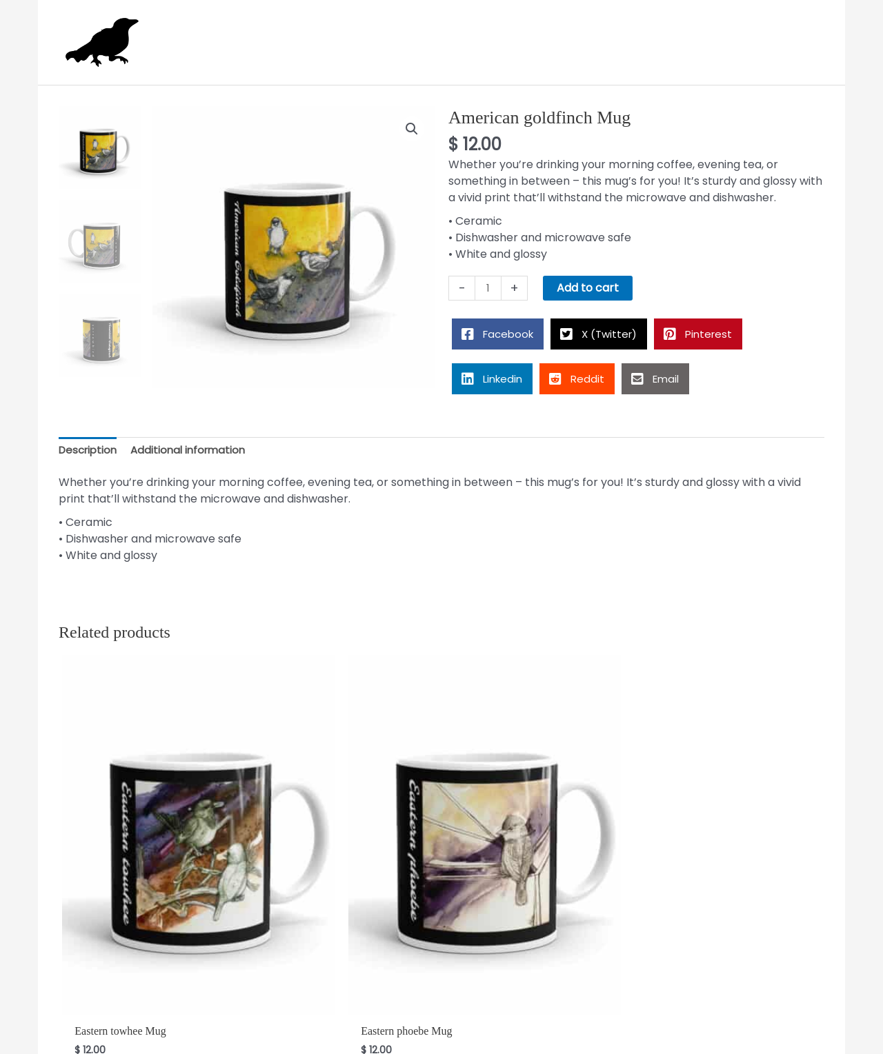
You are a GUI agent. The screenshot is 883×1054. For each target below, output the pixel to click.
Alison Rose (439, 1035)
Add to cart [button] (120, 938)
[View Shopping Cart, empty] (804, 40)
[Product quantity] (489, 283)
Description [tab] (90, 446)
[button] (411, 124)
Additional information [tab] (195, 446)
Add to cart (590, 283)
